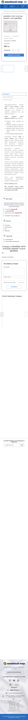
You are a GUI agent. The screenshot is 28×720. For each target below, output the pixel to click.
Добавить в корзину (14, 55)
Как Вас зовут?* (7, 364)
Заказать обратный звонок (14, 672)
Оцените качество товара (10, 369)
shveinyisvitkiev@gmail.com (15, 693)
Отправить (14, 374)
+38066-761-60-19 (14, 690)
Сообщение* (7, 354)
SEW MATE (13, 40)
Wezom (18, 717)
